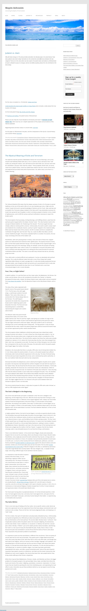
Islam (38, 141)
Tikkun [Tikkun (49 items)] (77, 221)
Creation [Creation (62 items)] (72, 201)
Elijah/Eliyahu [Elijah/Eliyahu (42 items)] (67, 202)
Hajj (20, 141)
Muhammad (15, 143)
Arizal (40, 575)
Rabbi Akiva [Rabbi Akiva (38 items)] (66, 216)
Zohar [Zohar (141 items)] (66, 224)
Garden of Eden (22, 579)
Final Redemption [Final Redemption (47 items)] (68, 204)
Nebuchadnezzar (39, 582)
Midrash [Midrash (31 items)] (72, 214)
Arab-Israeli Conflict (33, 139)
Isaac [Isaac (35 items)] (68, 207)
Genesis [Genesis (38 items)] (65, 207)
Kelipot (26, 581)
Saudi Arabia (31, 145)
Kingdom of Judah (41, 581)
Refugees (23, 584)
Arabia (40, 139)
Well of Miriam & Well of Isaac (70, 55)
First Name (68, 89)
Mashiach (19, 582)
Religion (7, 145)
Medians (24, 582)
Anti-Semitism (32, 575)
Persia (44, 582)
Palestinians (36, 143)
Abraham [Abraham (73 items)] (67, 197)
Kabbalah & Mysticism (22, 573)
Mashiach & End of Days (34, 137)
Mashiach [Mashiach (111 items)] (76, 212)
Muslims (31, 143)
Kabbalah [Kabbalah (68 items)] (76, 209)
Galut (17, 579)
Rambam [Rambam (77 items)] (67, 218)
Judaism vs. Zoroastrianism (69, 61)
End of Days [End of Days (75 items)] (76, 202)
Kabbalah (21, 581)
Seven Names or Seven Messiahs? (71, 69)
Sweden (50, 586)
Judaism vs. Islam (12, 53)
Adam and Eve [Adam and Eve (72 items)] (76, 197)
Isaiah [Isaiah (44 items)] (71, 207)
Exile (10, 579)
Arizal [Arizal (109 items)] (69, 198)
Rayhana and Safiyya (13, 116)
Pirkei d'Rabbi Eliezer (45, 143)
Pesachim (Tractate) (10, 584)
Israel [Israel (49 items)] (75, 207)
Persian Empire (50, 582)
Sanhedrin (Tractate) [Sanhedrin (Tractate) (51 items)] (69, 220)
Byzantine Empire (47, 139)
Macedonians (13, 582)
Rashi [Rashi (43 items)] (72, 218)
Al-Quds (27, 139)
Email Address (69, 84)
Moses (32, 582)
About (63, 15)
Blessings (23, 577)
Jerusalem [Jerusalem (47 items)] (66, 209)
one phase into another (14, 281)
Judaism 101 (29, 15)
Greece (33, 579)
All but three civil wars (23, 482)
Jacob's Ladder (15, 581)
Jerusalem (42, 141)
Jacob (9, 581)
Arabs (37, 575)
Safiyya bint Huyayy (22, 145)
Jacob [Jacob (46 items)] (78, 207)
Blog (6, 15)
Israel (56, 15)
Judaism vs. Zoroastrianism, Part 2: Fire (72, 57)
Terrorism (7, 588)
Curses (31, 577)
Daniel (35, 577)
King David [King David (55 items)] (67, 210)
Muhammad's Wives (23, 143)
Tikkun (12, 588)
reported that (23, 480)
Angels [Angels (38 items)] (65, 199)
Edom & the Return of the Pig (70, 63)
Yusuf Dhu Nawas (44, 145)
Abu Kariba (13, 139)
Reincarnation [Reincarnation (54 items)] (78, 218)
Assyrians (51, 575)
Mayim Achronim (14, 7)
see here (35, 127)
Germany (29, 579)
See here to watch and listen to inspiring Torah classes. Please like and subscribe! (72, 109)
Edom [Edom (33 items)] (76, 201)
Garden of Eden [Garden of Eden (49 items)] (68, 206)
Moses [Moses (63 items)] (65, 215)
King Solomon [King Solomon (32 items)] (74, 210)
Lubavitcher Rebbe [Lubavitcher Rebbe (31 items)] (67, 212)
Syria (53, 586)
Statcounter (3, 610)
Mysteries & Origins (45, 573)
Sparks (46, 586)
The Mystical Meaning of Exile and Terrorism (23, 155)
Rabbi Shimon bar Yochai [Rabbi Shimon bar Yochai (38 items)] (75, 216)
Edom (38, 577)
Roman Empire (13, 145)
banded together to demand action (25, 443)
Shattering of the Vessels (23, 586)
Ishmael (28, 141)
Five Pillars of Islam (13, 141)
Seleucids (45, 584)
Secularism (40, 584)
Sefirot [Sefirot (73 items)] (79, 220)
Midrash (28, 582)
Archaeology (39, 15)
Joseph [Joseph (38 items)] (71, 209)
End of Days (47, 577)
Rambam (52, 143)
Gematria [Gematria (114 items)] (78, 205)
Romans (35, 584)
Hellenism (38, 579)
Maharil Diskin (48, 141)
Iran (42, 579)
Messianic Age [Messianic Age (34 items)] (66, 214)
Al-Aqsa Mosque (20, 139)
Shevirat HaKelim (33, 586)
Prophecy (48, 15)
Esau (51, 577)
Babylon (7, 577)
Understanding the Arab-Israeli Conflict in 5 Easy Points (20, 106)
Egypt (42, 577)
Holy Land (23, 141)
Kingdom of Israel (32, 581)
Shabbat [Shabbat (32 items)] (73, 221)
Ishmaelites (33, 141)
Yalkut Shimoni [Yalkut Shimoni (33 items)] (75, 222)
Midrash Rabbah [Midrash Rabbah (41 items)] (78, 214)
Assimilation (45, 575)
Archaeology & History (22, 137)
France (13, 579)
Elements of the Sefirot (68, 59)
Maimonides (8, 143)
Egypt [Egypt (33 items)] (79, 201)
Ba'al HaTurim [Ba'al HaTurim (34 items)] (76, 199)
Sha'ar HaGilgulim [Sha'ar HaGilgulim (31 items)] (67, 221)
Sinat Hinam (41, 586)
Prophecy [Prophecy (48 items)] (76, 215)
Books (13, 15)
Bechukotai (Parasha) (15, 577)
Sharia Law (36, 145)
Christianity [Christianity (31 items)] (65, 201)
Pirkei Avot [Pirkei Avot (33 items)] (70, 215)
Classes (20, 15)
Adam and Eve (14, 575)
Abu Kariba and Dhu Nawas (27, 112)
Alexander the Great (23, 575)
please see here (32, 102)
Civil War (27, 577)
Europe (7, 579)
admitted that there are (47, 471)
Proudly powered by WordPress (12, 602)
